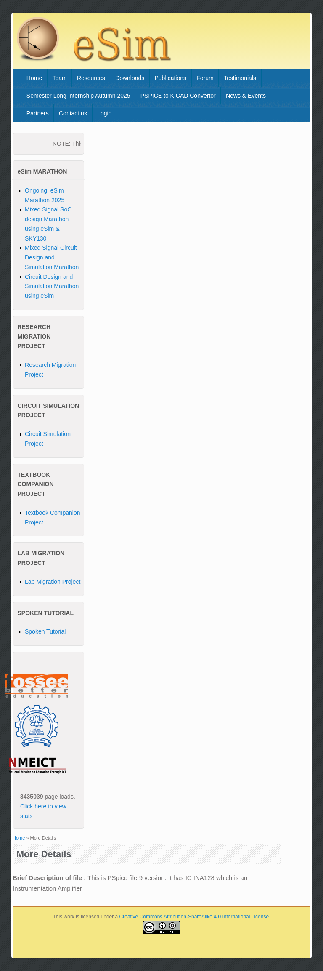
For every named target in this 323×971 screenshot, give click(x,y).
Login (104, 113)
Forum (204, 78)
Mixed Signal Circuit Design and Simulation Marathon (52, 257)
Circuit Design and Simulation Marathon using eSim (52, 286)
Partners (37, 113)
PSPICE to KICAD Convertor (178, 95)
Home (34, 78)
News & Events (246, 95)
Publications (171, 78)
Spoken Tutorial (45, 631)
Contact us (73, 113)
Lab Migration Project (52, 581)
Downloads (129, 78)
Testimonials (240, 78)
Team (59, 78)
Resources (91, 78)
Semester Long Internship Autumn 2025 (78, 95)
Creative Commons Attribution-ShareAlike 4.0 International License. (194, 917)
